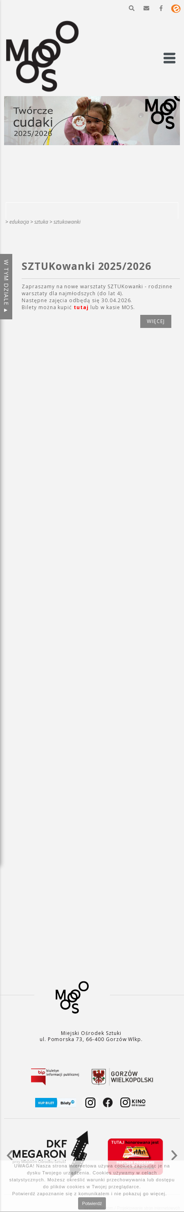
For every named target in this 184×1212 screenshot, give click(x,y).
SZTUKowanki (67, 221)
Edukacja (19, 221)
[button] (131, 8)
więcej (156, 321)
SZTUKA (41, 221)
